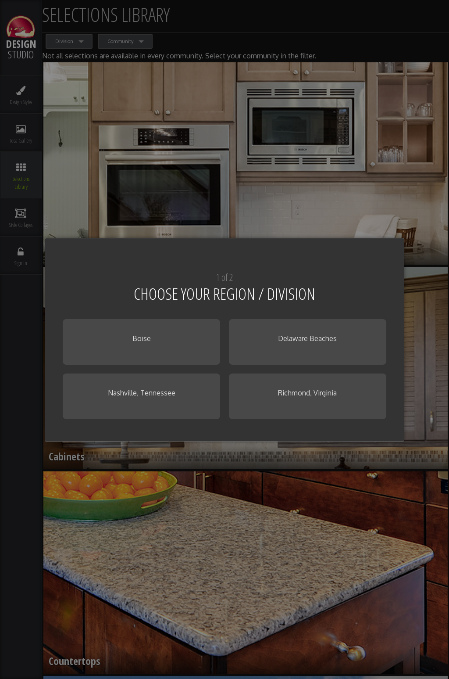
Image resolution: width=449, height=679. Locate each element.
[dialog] (224, 340)
